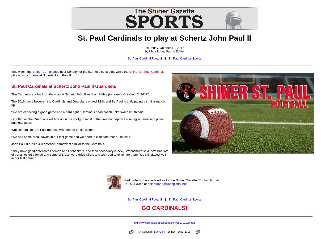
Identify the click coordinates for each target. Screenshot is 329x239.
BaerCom (159, 231)
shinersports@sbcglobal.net (167, 184)
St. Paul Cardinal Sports (185, 58)
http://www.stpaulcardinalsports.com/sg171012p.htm (164, 222)
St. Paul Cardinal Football (145, 58)
